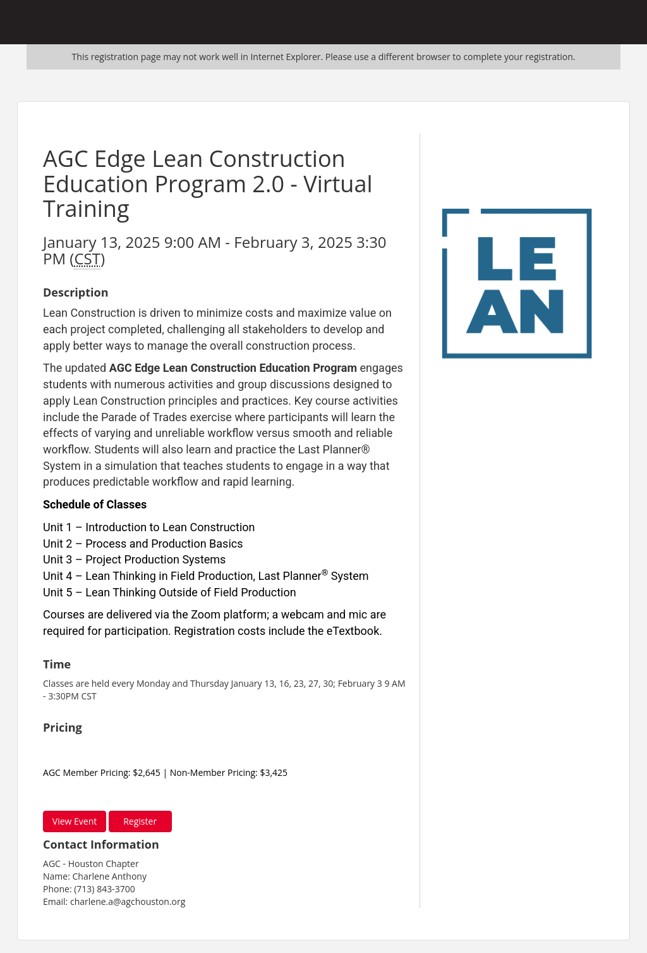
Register (140, 821)
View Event (74, 821)
